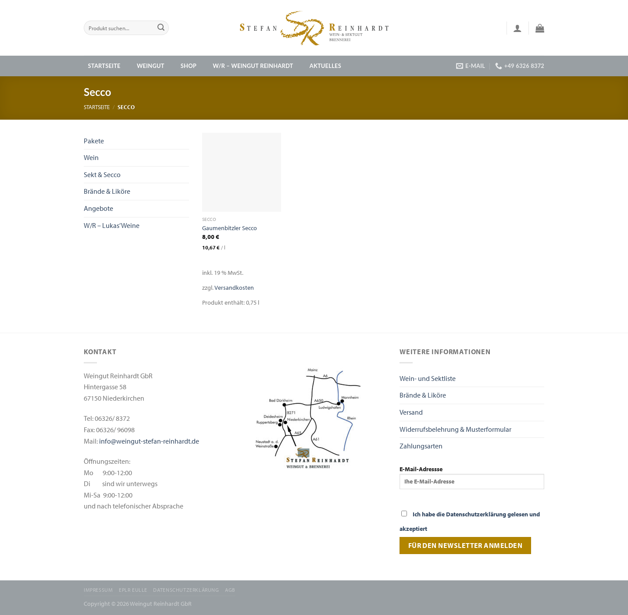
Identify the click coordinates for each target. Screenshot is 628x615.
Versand (411, 412)
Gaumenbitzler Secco (229, 228)
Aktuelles (325, 65)
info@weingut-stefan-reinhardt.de (149, 441)
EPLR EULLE (133, 590)
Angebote (98, 208)
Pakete (94, 140)
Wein (91, 157)
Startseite (104, 65)
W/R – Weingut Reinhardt (253, 65)
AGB (230, 590)
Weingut (150, 65)
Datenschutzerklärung (186, 590)
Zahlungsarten (421, 445)
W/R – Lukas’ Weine (111, 225)
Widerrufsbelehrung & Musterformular (455, 429)
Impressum (98, 590)
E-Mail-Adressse (472, 477)
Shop (188, 65)
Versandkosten (234, 287)
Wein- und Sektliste (428, 378)
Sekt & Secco (102, 174)
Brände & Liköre (107, 191)
